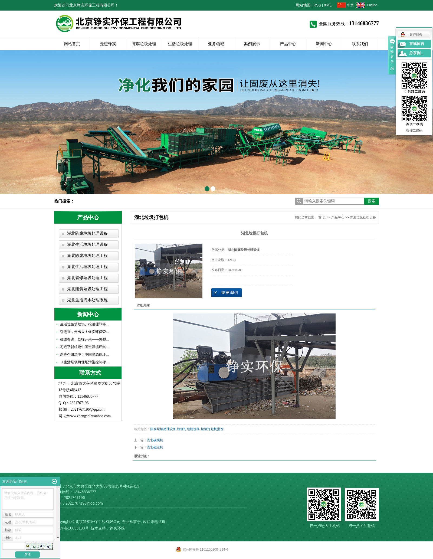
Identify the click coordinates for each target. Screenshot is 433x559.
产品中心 (288, 43)
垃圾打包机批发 (212, 429)
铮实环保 (117, 528)
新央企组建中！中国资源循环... (84, 354)
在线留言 (416, 44)
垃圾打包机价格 (188, 429)
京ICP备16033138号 (71, 528)
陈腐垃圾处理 (144, 43)
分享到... (416, 53)
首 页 (322, 217)
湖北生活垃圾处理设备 (87, 244)
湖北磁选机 (155, 447)
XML (328, 5)
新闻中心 (324, 43)
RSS (317, 5)
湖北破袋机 (155, 440)
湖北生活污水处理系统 (87, 300)
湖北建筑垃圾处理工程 (87, 289)
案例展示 (252, 43)
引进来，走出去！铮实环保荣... (84, 332)
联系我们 (360, 43)
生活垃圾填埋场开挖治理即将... (84, 324)
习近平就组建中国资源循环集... (84, 347)
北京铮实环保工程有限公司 (98, 521)
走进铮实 (108, 43)
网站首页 (72, 43)
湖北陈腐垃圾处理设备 (87, 233)
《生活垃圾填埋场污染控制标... (84, 362)
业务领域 (216, 43)
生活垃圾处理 (180, 43)
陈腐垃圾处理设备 (363, 217)
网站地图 (303, 5)
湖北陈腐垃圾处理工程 (87, 255)
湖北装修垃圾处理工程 (87, 278)
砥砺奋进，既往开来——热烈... (84, 339)
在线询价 (226, 292)
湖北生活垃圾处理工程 (87, 266)
